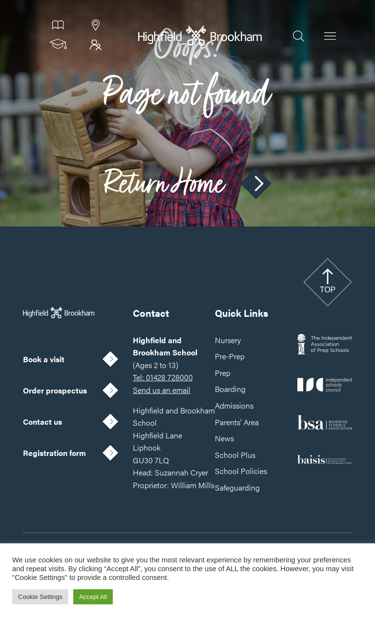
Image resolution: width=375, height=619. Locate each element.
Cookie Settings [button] (40, 596)
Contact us (42, 421)
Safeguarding (237, 487)
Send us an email (161, 389)
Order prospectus (55, 390)
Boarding (230, 388)
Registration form (54, 452)
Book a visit (43, 359)
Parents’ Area (237, 422)
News (224, 438)
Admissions (234, 405)
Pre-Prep (230, 356)
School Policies (241, 470)
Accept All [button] (93, 596)
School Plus (235, 454)
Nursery (228, 340)
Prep (222, 372)
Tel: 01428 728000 (163, 377)
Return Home (187, 183)
